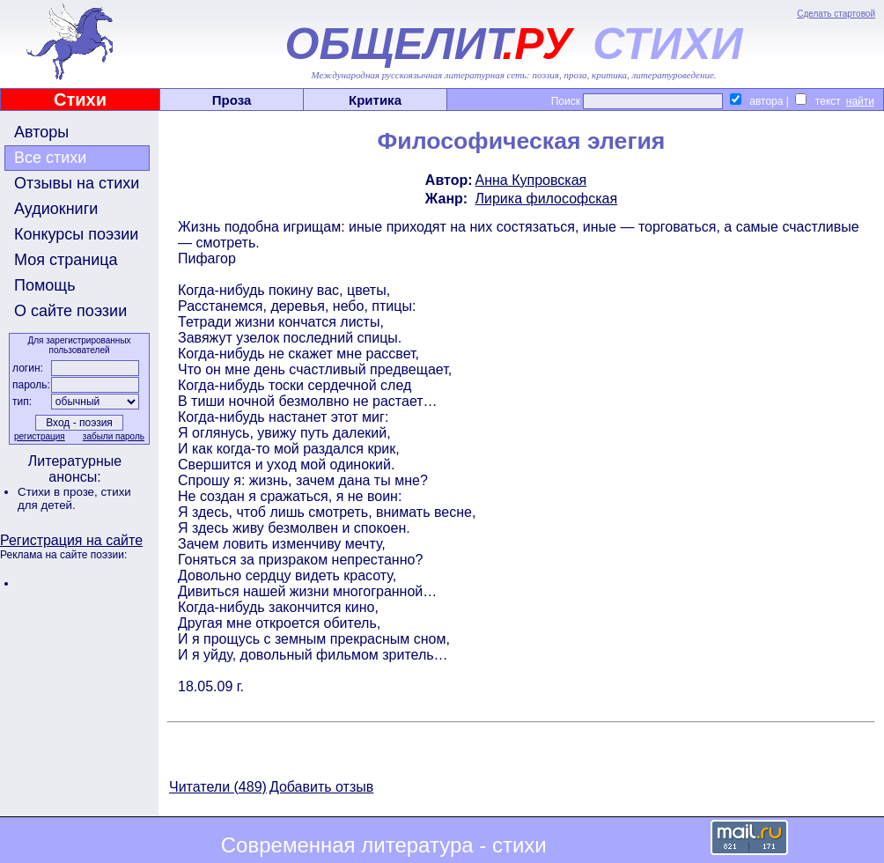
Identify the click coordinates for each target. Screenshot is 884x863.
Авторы (41, 132)
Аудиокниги (56, 209)
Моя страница (66, 260)
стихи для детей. (74, 498)
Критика (375, 99)
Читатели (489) (218, 786)
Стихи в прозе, (59, 491)
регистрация (39, 436)
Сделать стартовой (836, 13)
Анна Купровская (531, 180)
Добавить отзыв (321, 786)
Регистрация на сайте (71, 540)
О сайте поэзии (70, 311)
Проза (232, 99)
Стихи (80, 99)
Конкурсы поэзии (76, 234)
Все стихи (50, 157)
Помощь (45, 285)
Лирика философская (546, 198)
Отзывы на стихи (76, 183)
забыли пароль (113, 436)
